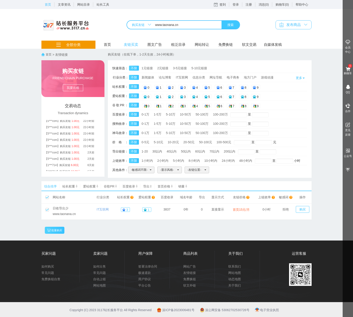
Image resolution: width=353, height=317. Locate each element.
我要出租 (73, 88)
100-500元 (224, 142)
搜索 (230, 25)
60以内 (200, 151)
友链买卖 (131, 44)
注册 (249, 4)
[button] (141, 170)
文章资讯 (64, 4)
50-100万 (202, 114)
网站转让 (202, 44)
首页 (48, 4)
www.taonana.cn (64, 214)
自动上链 (99, 279)
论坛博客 (165, 77)
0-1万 (145, 114)
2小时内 (162, 160)
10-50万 (185, 114)
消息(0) (264, 4)
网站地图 (99, 285)
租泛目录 (178, 44)
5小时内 (178, 160)
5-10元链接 (199, 68)
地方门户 (250, 77)
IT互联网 (182, 77)
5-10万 (170, 114)
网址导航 (216, 77)
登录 (236, 4)
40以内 (171, 151)
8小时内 (194, 160)
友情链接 (189, 273)
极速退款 (144, 273)
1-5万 (157, 114)
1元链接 (147, 68)
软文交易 (249, 44)
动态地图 (234, 279)
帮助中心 (302, 4)
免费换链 (225, 44)
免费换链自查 (50, 279)
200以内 (229, 151)
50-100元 (205, 142)
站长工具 (103, 4)
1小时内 (147, 160)
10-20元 (173, 142)
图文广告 (154, 44)
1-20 (145, 151)
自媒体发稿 (273, 44)
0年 (186, 209)
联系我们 (234, 266)
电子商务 (233, 77)
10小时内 (210, 160)
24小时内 (228, 160)
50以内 (186, 151)
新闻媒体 (148, 77)
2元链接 (162, 68)
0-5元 (145, 142)
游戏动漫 (267, 77)
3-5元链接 (180, 68)
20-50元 (189, 142)
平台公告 (144, 285)
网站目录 (83, 4)
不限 (134, 68)
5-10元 (158, 142)
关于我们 (234, 285)
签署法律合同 (147, 266)
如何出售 (99, 266)
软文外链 (189, 285)
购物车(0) (282, 4)
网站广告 (189, 266)
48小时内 (245, 160)
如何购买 (47, 266)
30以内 (157, 151)
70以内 (214, 151)
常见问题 (47, 273)
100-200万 (220, 114)
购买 (302, 209)
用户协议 (144, 279)
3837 (166, 209)
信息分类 (198, 77)
